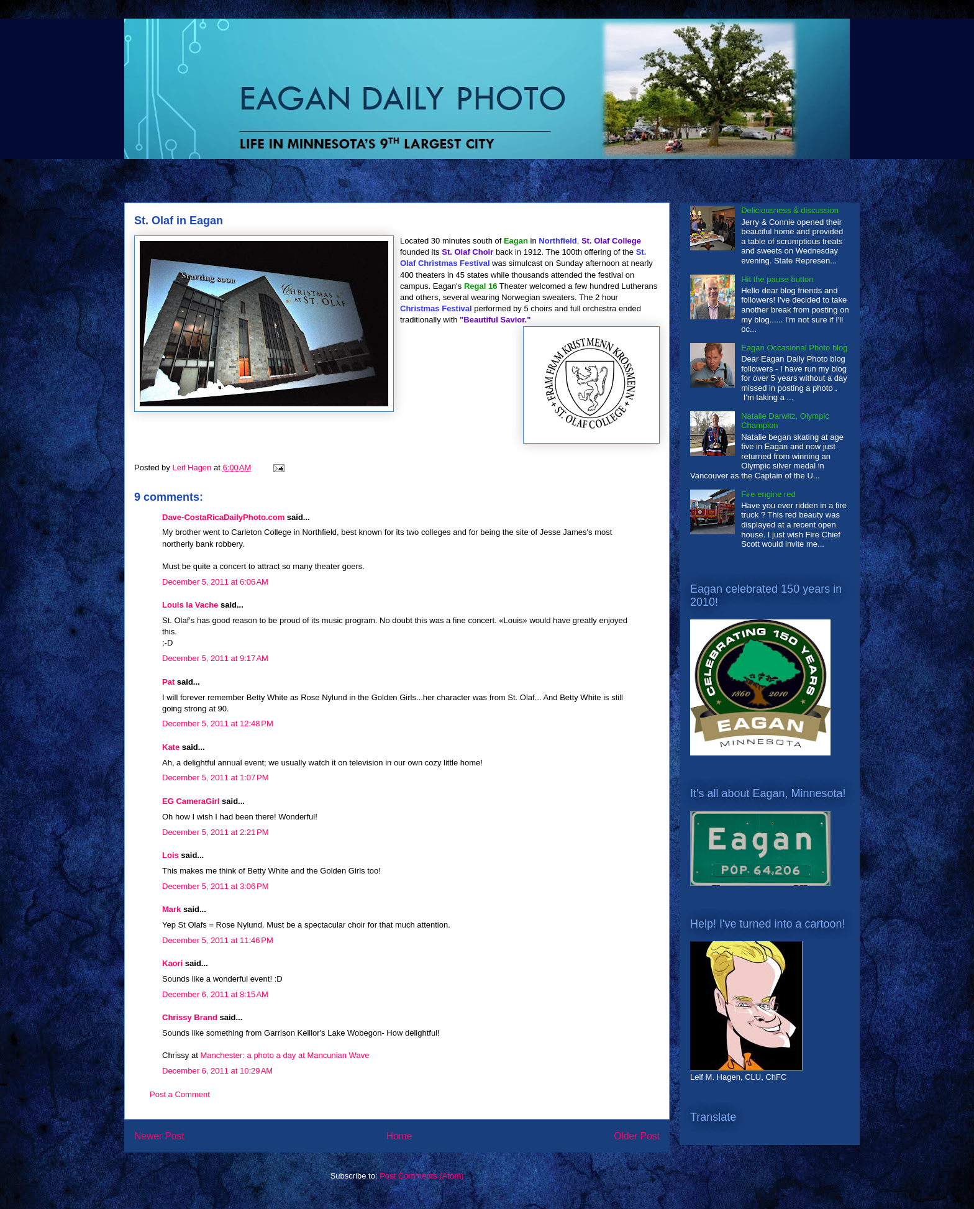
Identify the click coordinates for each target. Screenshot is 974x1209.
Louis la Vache (190, 604)
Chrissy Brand (189, 1017)
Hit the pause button (777, 279)
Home (399, 1136)
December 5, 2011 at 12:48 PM (217, 723)
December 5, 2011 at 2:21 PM (215, 832)
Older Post (637, 1136)
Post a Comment (180, 1094)
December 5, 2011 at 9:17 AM (215, 658)
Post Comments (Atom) (421, 1175)
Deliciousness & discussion (790, 210)
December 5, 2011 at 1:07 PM (215, 777)
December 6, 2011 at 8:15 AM (215, 994)
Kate (171, 747)
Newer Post (159, 1136)
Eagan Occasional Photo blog (794, 347)
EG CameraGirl (191, 801)
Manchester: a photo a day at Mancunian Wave (284, 1055)
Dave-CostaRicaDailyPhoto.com (223, 517)
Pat (168, 682)
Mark (171, 909)
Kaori (172, 963)
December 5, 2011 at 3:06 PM (215, 886)
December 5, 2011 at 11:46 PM (217, 940)
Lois (170, 855)
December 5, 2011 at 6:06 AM (215, 581)
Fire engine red (768, 494)
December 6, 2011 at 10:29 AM (217, 1070)
